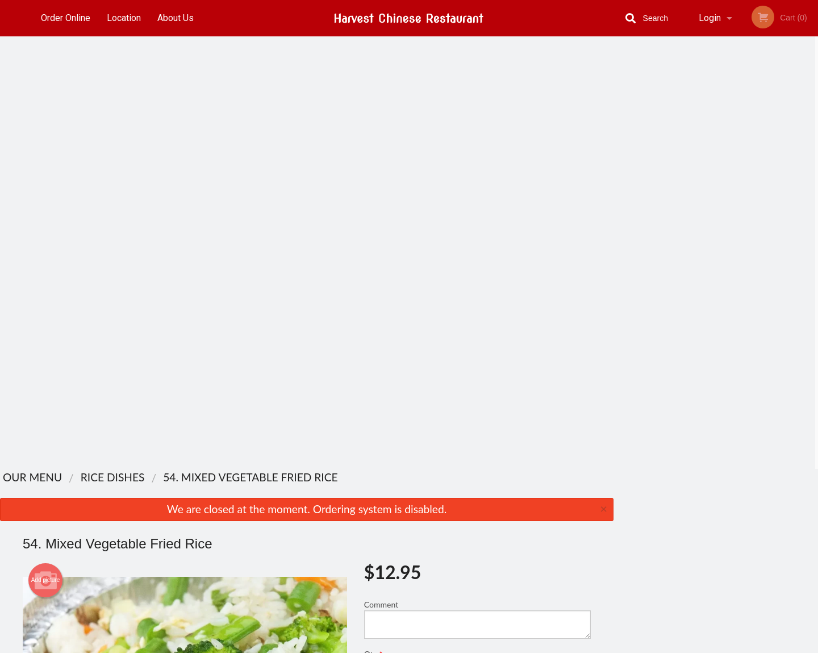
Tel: (596, 529)
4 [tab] (732, 224)
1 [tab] (681, 224)
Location (124, 18)
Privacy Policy (487, 542)
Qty (398, 232)
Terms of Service (428, 645)
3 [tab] (715, 224)
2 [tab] (698, 224)
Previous (622, 151)
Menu (379, 501)
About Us (175, 18)
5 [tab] (750, 224)
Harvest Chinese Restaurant (208, 486)
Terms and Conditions (500, 529)
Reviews (478, 501)
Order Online (65, 18)
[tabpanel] (715, 151)
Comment (477, 186)
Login (710, 18)
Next (809, 151)
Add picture (45, 148)
